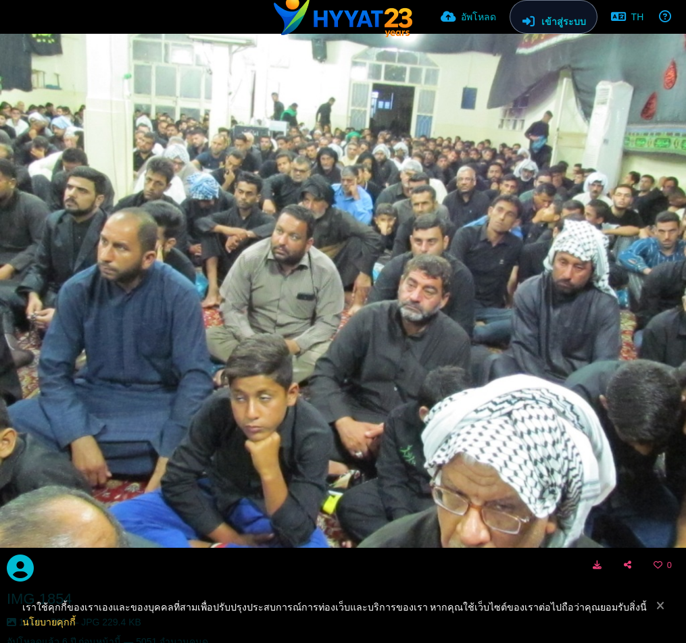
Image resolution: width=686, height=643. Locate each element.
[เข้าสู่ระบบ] (553, 17)
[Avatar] (20, 568)
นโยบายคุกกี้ (49, 622)
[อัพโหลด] (468, 17)
